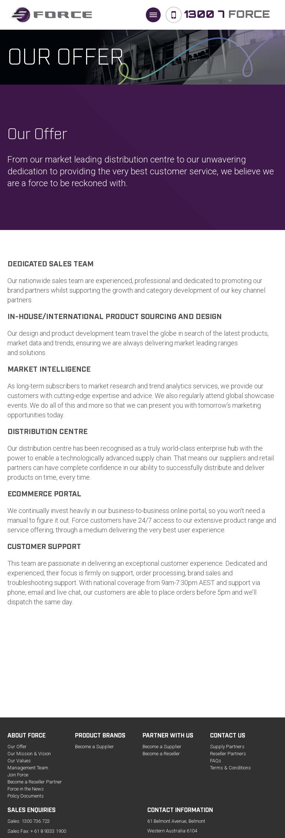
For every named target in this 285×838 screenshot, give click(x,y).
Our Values (19, 760)
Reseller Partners (228, 753)
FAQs (215, 760)
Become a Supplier (94, 746)
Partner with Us (167, 736)
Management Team (27, 767)
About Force (26, 736)
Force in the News (25, 789)
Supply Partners (227, 746)
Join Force (17, 775)
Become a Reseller (161, 753)
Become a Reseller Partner (34, 782)
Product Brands (100, 736)
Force (227, 13)
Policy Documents (25, 796)
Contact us (227, 736)
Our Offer (17, 746)
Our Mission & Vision (29, 753)
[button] (153, 15)
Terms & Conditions (230, 767)
